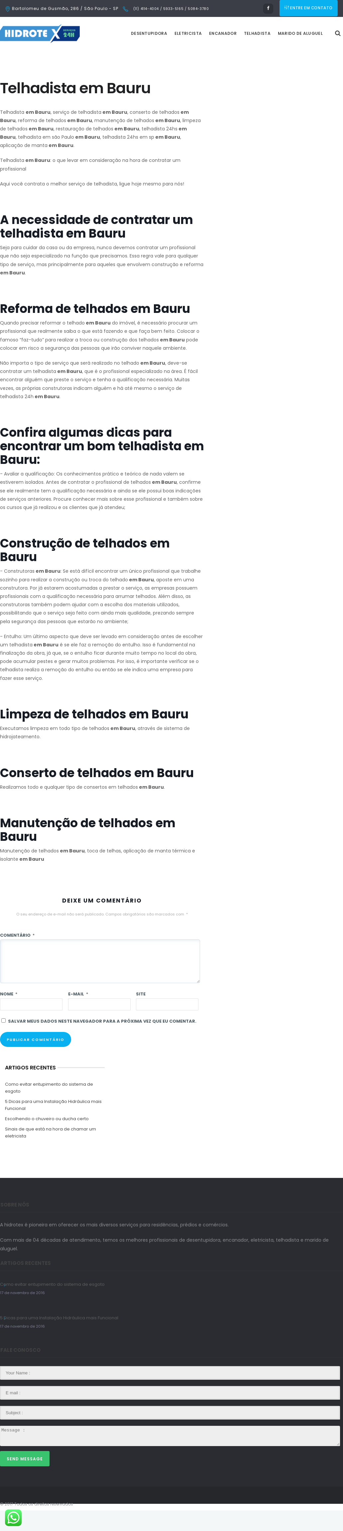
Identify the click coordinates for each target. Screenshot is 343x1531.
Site (141, 1014)
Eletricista (204, 54)
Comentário (17, 956)
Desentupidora (166, 54)
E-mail (78, 1014)
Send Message (25, 1479)
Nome (8, 1014)
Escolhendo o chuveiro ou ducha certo (47, 1139)
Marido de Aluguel (316, 54)
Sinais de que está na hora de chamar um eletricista (50, 1153)
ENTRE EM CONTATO (309, 8)
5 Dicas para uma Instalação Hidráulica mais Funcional (53, 1125)
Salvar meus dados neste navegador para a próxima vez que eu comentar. (102, 1042)
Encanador (239, 54)
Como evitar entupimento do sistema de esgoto (49, 1108)
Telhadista (274, 54)
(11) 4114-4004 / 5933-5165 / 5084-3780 (170, 8)
